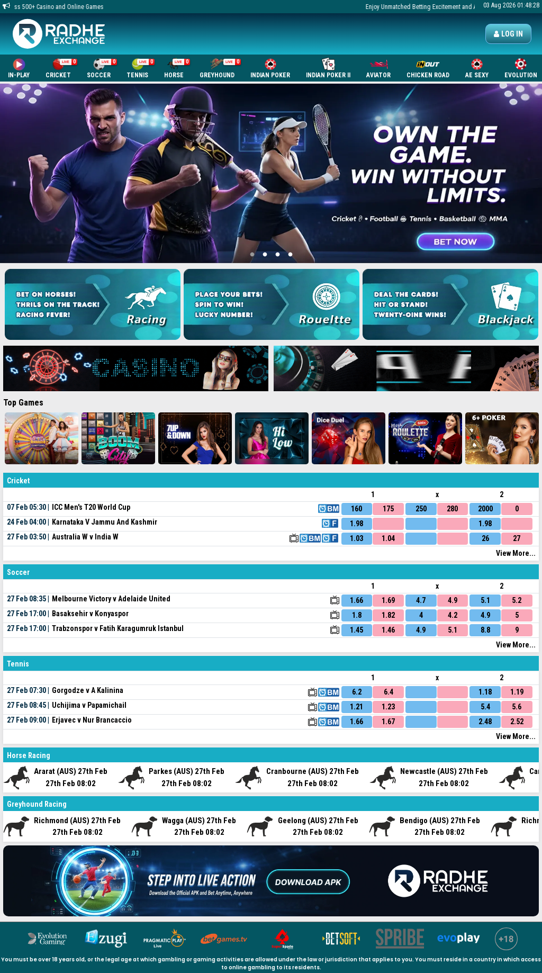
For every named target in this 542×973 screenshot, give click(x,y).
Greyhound (220, 68)
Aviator (378, 68)
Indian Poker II (328, 68)
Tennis (141, 68)
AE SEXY (477, 68)
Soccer (102, 68)
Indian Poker (270, 68)
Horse (177, 68)
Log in (508, 34)
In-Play (19, 68)
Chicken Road (427, 68)
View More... (516, 553)
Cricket (61, 68)
